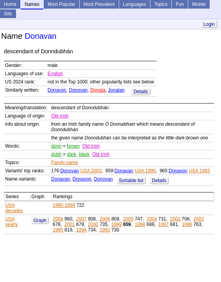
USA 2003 (91, 171)
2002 (198, 219)
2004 (151, 219)
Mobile (199, 4)
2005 (128, 219)
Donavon (57, 90)
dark (71, 154)
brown (73, 146)
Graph (40, 220)
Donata (97, 90)
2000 (93, 224)
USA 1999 (145, 171)
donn (56, 146)
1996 (187, 224)
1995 (58, 230)
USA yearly (11, 221)
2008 (58, 219)
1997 (163, 224)
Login (209, 24)
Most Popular (61, 4)
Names (32, 4)
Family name (64, 162)
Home (10, 4)
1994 (81, 230)
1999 (116, 224)
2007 (81, 219)
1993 (105, 230)
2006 (105, 219)
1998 (140, 224)
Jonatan (116, 90)
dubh (56, 154)
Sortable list (131, 180)
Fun (180, 4)
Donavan (123, 171)
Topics (161, 4)
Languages (134, 4)
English (55, 73)
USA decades (14, 207)
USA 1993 (199, 171)
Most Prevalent (99, 4)
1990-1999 (64, 205)
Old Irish (60, 116)
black (83, 154)
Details (141, 91)
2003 (175, 219)
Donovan (78, 90)
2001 (69, 224)
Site (8, 13)
